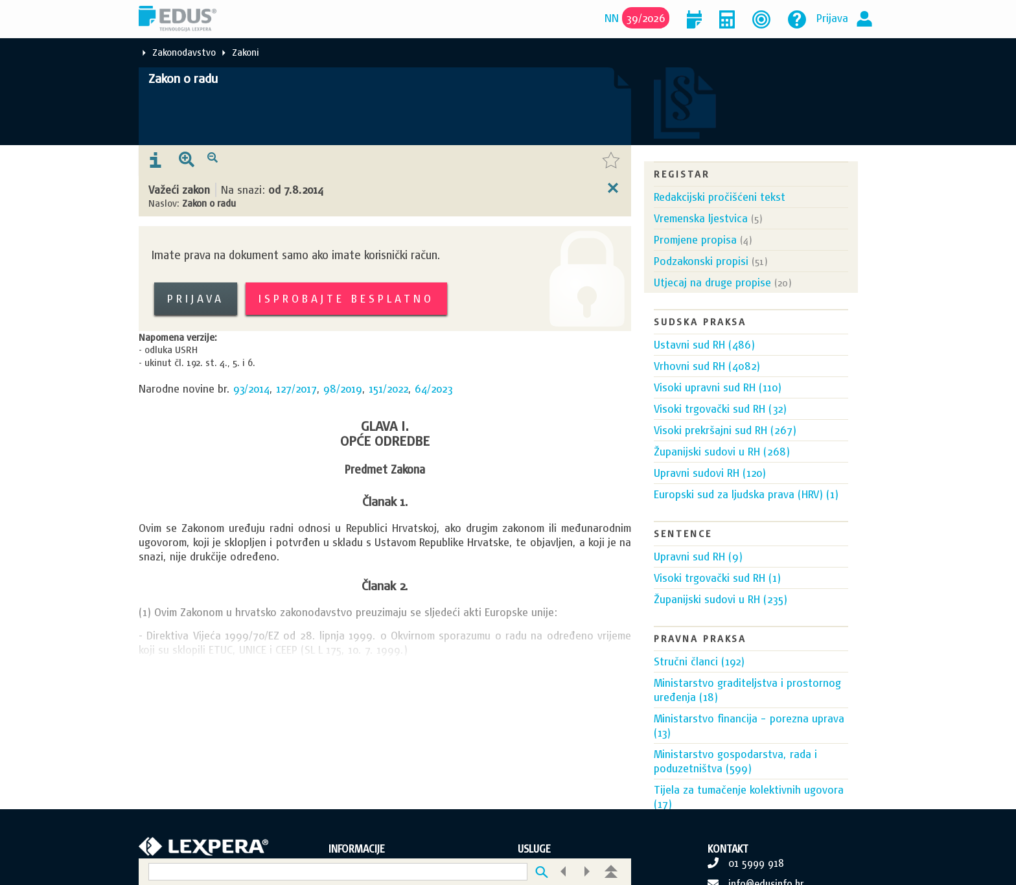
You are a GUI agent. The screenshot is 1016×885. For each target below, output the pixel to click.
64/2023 (433, 388)
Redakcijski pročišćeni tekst (719, 196)
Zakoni (245, 52)
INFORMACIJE (357, 848)
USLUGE (534, 848)
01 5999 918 (756, 862)
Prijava (832, 18)
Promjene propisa (695, 239)
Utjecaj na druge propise (712, 282)
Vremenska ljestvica (701, 218)
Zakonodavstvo (184, 52)
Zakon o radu (183, 78)
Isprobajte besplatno (346, 298)
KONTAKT (728, 848)
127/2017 (296, 388)
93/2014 (251, 388)
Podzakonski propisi (701, 261)
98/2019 (342, 388)
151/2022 (388, 388)
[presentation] (155, 160)
